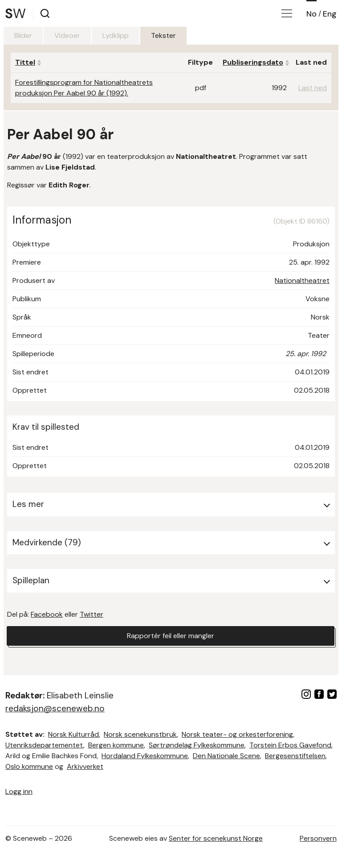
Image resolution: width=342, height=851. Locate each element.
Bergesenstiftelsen (295, 755)
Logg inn (19, 791)
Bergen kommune (116, 745)
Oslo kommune (29, 766)
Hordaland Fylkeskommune (145, 755)
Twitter (91, 614)
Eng (330, 13)
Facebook (47, 614)
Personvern (318, 838)
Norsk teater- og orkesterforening (237, 734)
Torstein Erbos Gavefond (290, 745)
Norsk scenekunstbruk (140, 734)
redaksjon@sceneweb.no (55, 708)
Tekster (163, 35)
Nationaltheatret (302, 280)
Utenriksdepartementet (44, 745)
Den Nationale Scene (226, 755)
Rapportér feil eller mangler (170, 635)
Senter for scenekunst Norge (216, 838)
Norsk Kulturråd (73, 734)
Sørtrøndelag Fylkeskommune (196, 745)
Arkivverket (85, 766)
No (311, 13)
